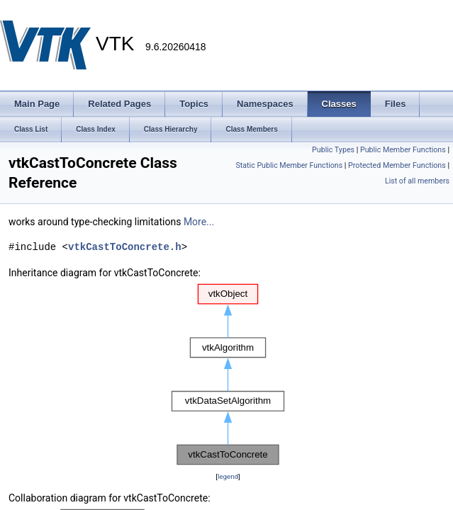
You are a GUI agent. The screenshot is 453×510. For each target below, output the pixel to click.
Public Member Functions (403, 149)
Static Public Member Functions (288, 165)
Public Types (333, 149)
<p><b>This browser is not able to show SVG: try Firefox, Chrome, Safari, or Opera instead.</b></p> (228, 374)
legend (228, 476)
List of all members (417, 181)
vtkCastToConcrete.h (124, 247)
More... (199, 221)
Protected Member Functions (397, 165)
